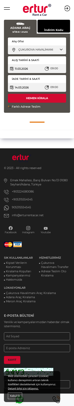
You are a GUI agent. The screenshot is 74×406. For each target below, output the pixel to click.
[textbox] (39, 49)
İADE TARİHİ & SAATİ (26, 78)
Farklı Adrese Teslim (26, 106)
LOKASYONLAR (14, 287)
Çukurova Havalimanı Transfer (55, 265)
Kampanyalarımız (18, 275)
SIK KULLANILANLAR (18, 257)
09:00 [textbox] (54, 68)
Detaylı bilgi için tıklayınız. (23, 388)
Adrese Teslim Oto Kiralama (53, 273)
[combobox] (39, 49)
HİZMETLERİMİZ (50, 257)
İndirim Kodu (53, 30)
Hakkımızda (14, 279)
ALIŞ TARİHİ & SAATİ (25, 60)
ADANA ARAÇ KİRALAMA (20, 29)
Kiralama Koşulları (18, 271)
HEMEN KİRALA (37, 98)
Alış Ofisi (18, 41)
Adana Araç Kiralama (20, 297)
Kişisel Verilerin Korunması (16, 265)
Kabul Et (15, 396)
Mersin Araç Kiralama (21, 301)
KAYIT (12, 359)
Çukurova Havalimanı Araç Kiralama (31, 293)
